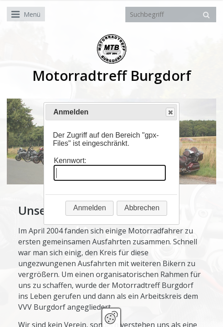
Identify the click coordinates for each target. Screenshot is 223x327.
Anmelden (89, 208)
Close (170, 112)
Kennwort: (70, 160)
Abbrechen (141, 208)
